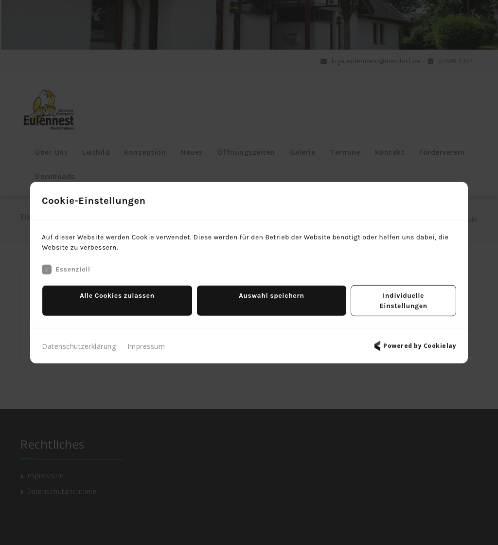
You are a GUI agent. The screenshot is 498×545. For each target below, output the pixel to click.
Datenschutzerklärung (79, 340)
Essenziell (66, 274)
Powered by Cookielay (414, 340)
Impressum (146, 340)
